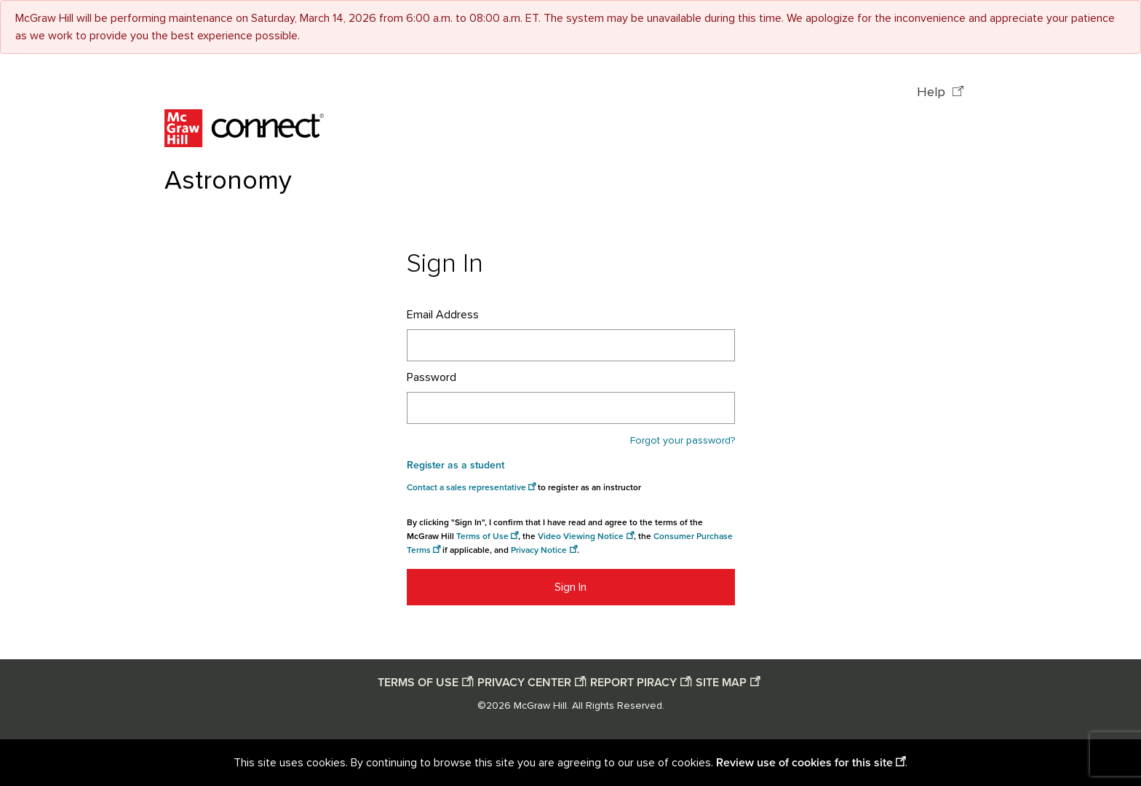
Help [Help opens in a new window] (933, 92)
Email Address (443, 315)
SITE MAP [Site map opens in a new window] (721, 682)
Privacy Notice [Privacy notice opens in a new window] (539, 550)
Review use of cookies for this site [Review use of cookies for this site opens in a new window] (804, 762)
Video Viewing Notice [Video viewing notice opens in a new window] (581, 536)
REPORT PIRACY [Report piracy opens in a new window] (633, 682)
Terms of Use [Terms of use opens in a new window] (482, 536)
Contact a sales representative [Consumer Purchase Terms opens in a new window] (466, 487)
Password (431, 377)
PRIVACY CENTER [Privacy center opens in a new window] (524, 682)
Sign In (570, 587)
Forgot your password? (682, 441)
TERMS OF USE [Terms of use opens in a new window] (418, 682)
